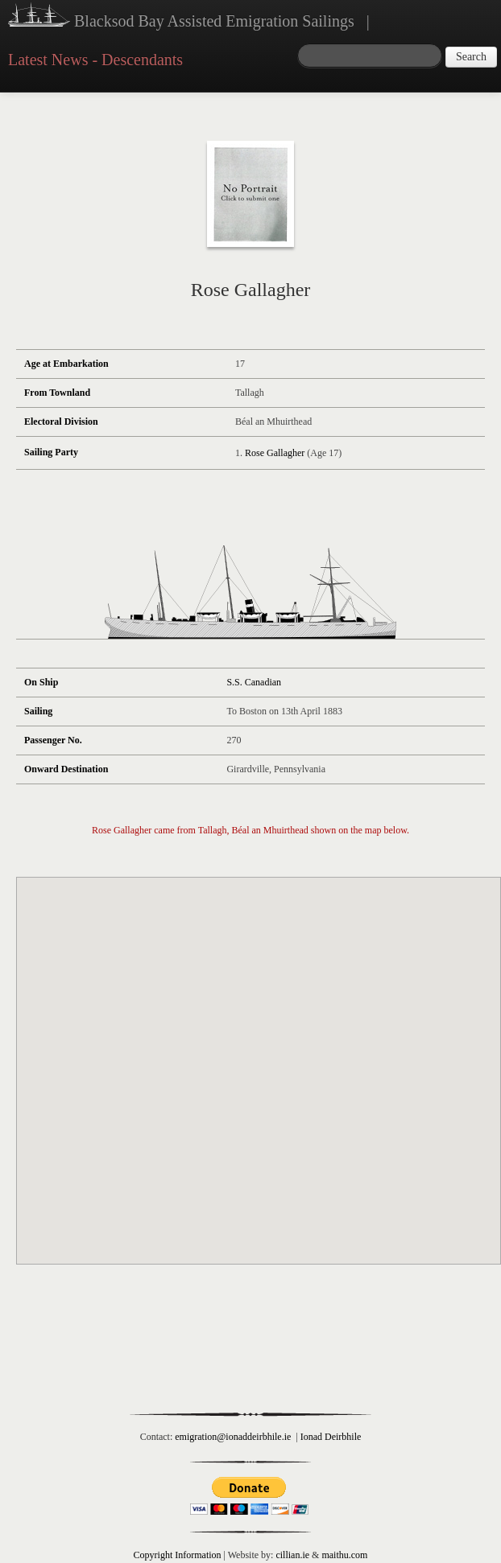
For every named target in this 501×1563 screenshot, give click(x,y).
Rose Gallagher (274, 453)
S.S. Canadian (253, 682)
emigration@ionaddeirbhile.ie (233, 1436)
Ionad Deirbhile (331, 1436)
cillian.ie (292, 1555)
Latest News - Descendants (95, 59)
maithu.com (344, 1555)
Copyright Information (178, 1555)
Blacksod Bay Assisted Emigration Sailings (181, 17)
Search (471, 57)
